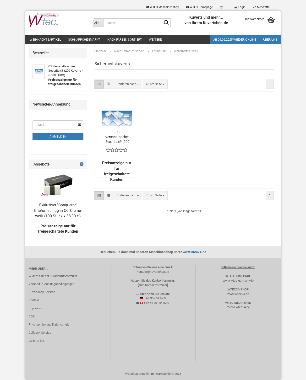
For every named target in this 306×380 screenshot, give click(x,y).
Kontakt (34, 300)
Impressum (36, 308)
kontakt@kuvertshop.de (153, 271)
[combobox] (128, 84)
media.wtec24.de (238, 307)
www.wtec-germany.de (238, 280)
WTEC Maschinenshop (162, 7)
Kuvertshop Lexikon (42, 292)
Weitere (155, 39)
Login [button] (240, 7)
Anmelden (58, 136)
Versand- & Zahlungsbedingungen (51, 284)
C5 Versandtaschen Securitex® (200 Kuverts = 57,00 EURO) (117, 137)
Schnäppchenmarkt (84, 39)
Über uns (270, 39)
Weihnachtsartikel (45, 39)
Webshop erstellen (137, 373)
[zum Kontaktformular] (153, 285)
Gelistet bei (36, 341)
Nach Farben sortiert (124, 39)
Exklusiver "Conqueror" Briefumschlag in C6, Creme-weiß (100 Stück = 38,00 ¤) (58, 210)
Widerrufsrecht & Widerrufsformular (53, 276)
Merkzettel (261, 7)
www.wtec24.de (194, 252)
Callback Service (40, 332)
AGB (32, 316)
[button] (223, 7)
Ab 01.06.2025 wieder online (234, 39)
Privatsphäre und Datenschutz (49, 324)
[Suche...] (98, 22)
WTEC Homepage (199, 7)
